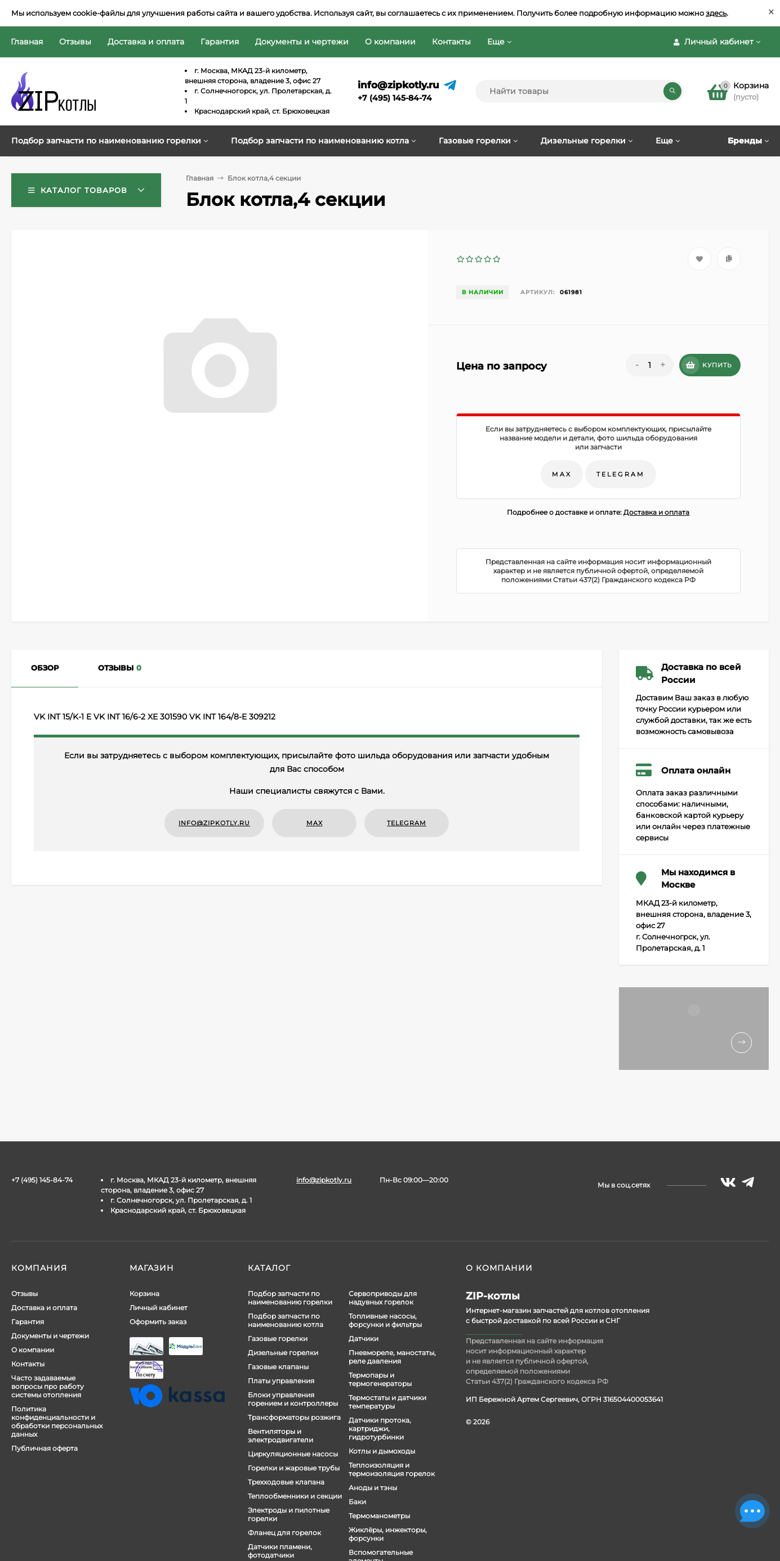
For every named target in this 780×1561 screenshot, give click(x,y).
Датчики (363, 1338)
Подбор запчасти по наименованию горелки (290, 1297)
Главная (27, 42)
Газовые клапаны (278, 1366)
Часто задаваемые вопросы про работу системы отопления (47, 1386)
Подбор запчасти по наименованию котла (285, 1320)
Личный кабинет (159, 1307)
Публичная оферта (44, 1448)
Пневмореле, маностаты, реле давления (392, 1356)
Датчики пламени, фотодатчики (280, 1550)
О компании (390, 42)
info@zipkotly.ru (398, 85)
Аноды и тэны (373, 1487)
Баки (357, 1501)
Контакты (451, 42)
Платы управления (281, 1380)
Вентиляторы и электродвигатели (280, 1435)
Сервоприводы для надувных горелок (383, 1297)
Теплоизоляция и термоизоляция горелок (392, 1469)
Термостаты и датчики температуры (387, 1401)
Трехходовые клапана (286, 1482)
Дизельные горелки (283, 1352)
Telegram (620, 474)
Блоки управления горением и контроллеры (293, 1399)
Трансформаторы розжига (294, 1417)
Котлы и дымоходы (382, 1451)
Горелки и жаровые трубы (294, 1468)
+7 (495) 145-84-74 (395, 98)
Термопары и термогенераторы (380, 1379)
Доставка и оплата (146, 42)
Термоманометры (379, 1515)
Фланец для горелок (284, 1532)
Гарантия (219, 42)
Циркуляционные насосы (293, 1454)
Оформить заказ (158, 1321)
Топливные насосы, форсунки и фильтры (385, 1320)
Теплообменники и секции (295, 1496)
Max (562, 474)
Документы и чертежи (302, 42)
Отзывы (75, 42)
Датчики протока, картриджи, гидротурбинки (380, 1428)
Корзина (144, 1293)
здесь (716, 12)
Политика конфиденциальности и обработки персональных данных (56, 1421)
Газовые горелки (277, 1338)
